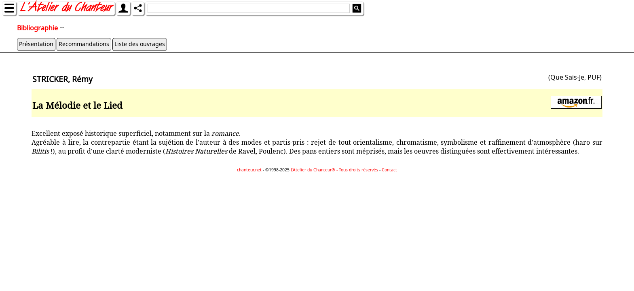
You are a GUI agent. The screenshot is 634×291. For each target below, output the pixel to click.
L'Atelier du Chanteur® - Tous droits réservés (334, 170)
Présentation (36, 44)
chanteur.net (249, 170)
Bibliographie (37, 27)
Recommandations (84, 44)
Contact (389, 170)
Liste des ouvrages (139, 44)
